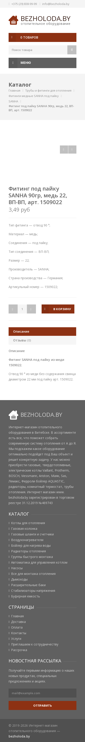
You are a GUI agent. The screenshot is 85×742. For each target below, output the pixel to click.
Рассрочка (19, 650)
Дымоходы (19, 579)
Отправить (42, 705)
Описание (21, 331)
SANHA (13, 101)
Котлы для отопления (28, 523)
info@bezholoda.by (55, 4)
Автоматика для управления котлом (39, 562)
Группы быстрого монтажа (32, 557)
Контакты (18, 633)
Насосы (17, 568)
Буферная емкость (25, 596)
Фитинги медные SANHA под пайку (34, 96)
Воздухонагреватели (27, 540)
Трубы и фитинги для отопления (48, 90)
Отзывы (22, 340)
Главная (14, 90)
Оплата (17, 627)
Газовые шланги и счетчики (32, 534)
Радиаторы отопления (28, 551)
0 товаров (29, 37)
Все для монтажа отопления (33, 574)
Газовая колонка (24, 529)
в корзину (62, 309)
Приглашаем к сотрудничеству (34, 644)
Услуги (16, 639)
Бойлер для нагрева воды (31, 546)
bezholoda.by (46, 18)
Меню (20, 63)
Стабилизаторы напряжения (33, 591)
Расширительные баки (28, 585)
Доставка (18, 622)
